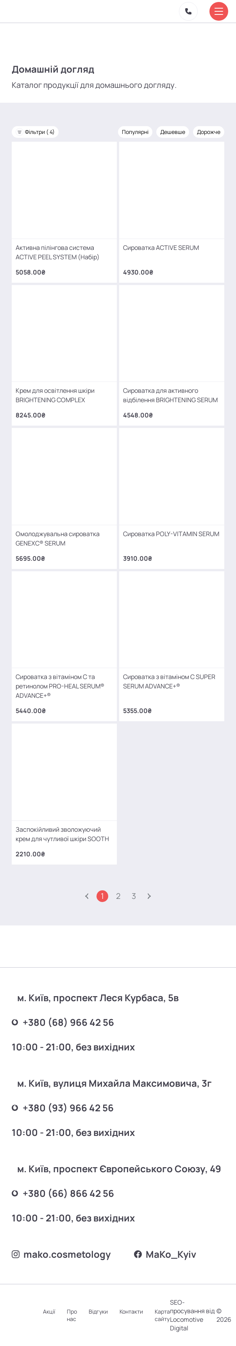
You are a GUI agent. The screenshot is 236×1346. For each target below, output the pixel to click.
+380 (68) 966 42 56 (63, 1022)
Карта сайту (162, 1315)
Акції (49, 1311)
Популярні (135, 131)
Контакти (131, 1311)
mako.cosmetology (61, 1254)
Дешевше (172, 131)
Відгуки (98, 1311)
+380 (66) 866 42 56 (63, 1193)
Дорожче (208, 131)
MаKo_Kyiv (165, 1254)
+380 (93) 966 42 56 (63, 1107)
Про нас (72, 1315)
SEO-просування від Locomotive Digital (192, 1315)
